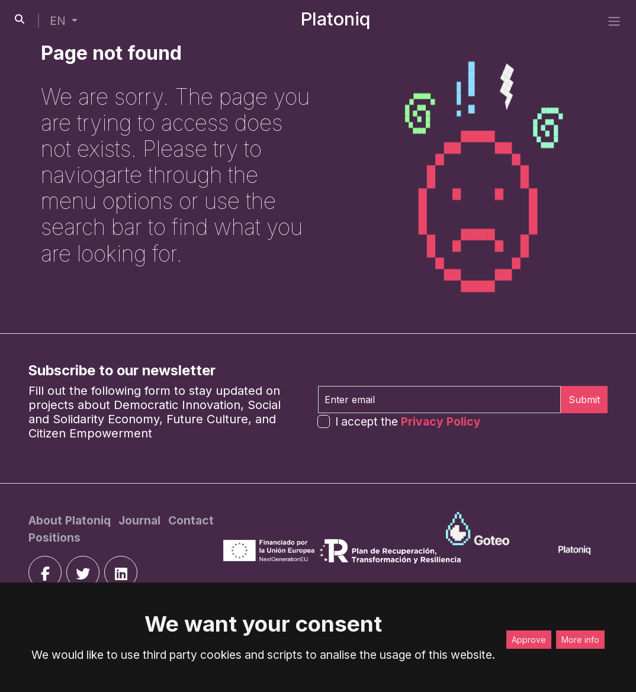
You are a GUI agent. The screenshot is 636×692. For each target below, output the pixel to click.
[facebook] (45, 572)
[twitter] (82, 572)
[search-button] (19, 19)
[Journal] (140, 520)
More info (580, 640)
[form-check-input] (323, 421)
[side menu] (614, 21)
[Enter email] (439, 399)
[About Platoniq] (71, 520)
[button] (63, 21)
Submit (584, 399)
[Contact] (191, 520)
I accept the (408, 421)
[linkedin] (120, 572)
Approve (529, 640)
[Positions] (54, 537)
